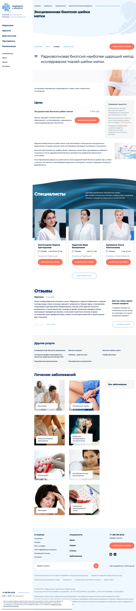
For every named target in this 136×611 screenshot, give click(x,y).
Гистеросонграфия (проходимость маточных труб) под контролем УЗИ (48, 356)
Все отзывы (51, 324)
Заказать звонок (23, 592)
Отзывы (56, 46)
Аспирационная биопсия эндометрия (49, 350)
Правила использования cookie (47, 580)
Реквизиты (67, 580)
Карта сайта (109, 580)
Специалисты (7, 53)
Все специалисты (84, 276)
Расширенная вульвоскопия (46, 361)
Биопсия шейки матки (111, 350)
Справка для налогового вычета (88, 580)
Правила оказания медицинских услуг (106, 575)
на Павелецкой (16, 15)
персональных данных (10, 606)
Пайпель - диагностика (77, 355)
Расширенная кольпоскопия (80, 361)
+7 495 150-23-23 (8, 592)
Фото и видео (39, 546)
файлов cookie (56, 604)
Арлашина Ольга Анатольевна (115, 246)
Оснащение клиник (42, 553)
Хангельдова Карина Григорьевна (49, 246)
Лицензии (38, 539)
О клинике (39, 535)
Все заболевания (117, 384)
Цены (4, 58)
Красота (6, 31)
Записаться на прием (122, 46)
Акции (5, 62)
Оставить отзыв (123, 324)
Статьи (73, 551)
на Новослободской (18, 17)
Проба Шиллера (109, 355)
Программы (8, 41)
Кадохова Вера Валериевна (80, 246)
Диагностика (9, 36)
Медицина (7, 25)
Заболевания (76, 556)
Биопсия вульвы (75, 350)
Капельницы (9, 46)
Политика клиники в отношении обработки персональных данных (61, 575)
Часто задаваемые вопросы (45, 550)
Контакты (6, 66)
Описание (38, 46)
